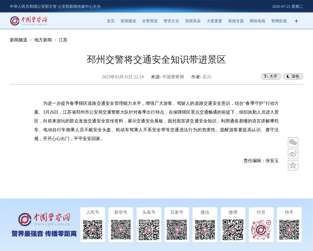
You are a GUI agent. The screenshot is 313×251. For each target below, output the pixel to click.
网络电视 (257, 21)
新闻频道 (128, 21)
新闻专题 (236, 21)
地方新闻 (43, 39)
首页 (111, 21)
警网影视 (279, 21)
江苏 (63, 39)
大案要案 (214, 21)
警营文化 (171, 21)
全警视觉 (150, 21)
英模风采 (193, 21)
